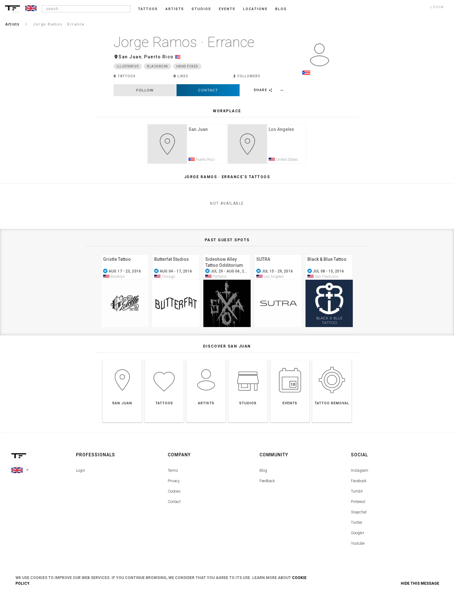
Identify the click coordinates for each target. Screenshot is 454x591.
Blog (263, 473)
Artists (175, 9)
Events (227, 9)
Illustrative (128, 66)
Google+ (357, 535)
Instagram (359, 473)
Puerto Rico (159, 56)
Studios (201, 9)
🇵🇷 (178, 56)
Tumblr (357, 493)
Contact (208, 90)
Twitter (356, 525)
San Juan (130, 56)
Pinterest (358, 504)
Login (80, 473)
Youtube (357, 545)
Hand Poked (187, 66)
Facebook (358, 483)
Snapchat (359, 514)
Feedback (267, 483)
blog (281, 9)
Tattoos (148, 9)
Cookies (174, 493)
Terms (173, 473)
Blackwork (157, 66)
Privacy (174, 483)
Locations (255, 9)
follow (145, 90)
